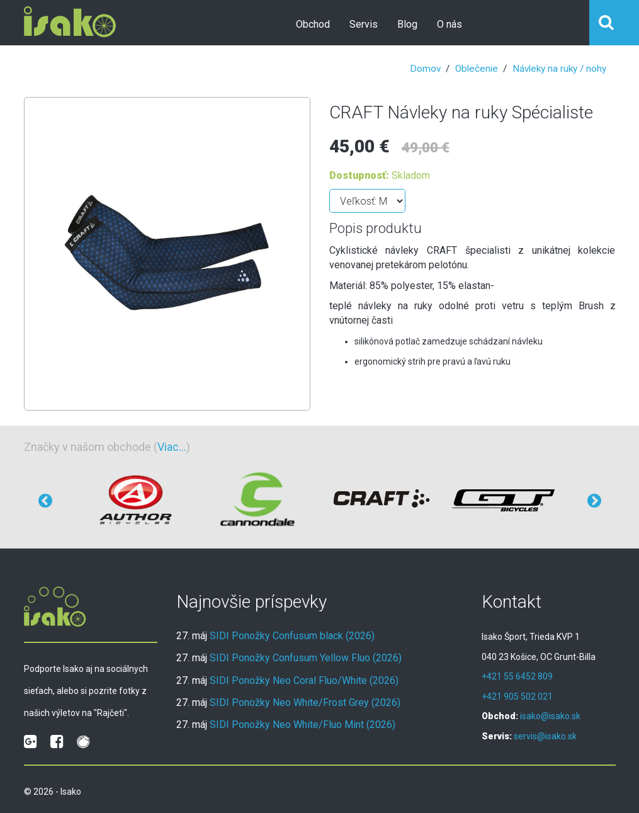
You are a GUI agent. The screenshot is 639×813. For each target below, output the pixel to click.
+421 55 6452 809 (517, 676)
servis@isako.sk (545, 736)
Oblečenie (476, 68)
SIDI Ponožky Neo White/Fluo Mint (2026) (302, 725)
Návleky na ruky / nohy (559, 68)
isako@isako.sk (550, 716)
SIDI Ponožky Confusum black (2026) (292, 636)
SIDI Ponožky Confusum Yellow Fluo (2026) (306, 658)
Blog (407, 24)
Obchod (313, 24)
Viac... (171, 446)
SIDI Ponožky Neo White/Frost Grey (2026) (305, 702)
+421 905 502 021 (517, 696)
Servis (363, 24)
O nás (449, 24)
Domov (425, 68)
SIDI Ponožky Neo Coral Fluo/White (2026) (304, 680)
